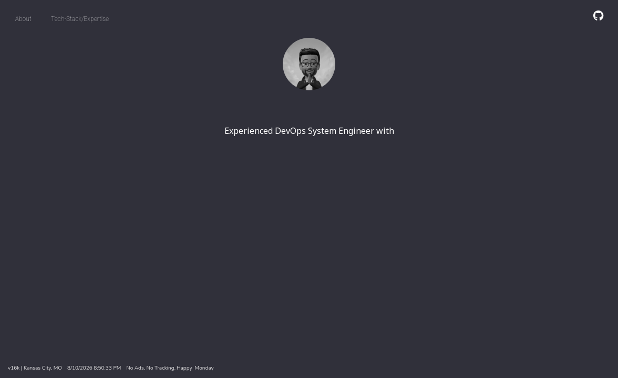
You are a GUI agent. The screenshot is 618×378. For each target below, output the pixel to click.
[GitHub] (598, 15)
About (23, 19)
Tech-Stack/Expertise (80, 19)
